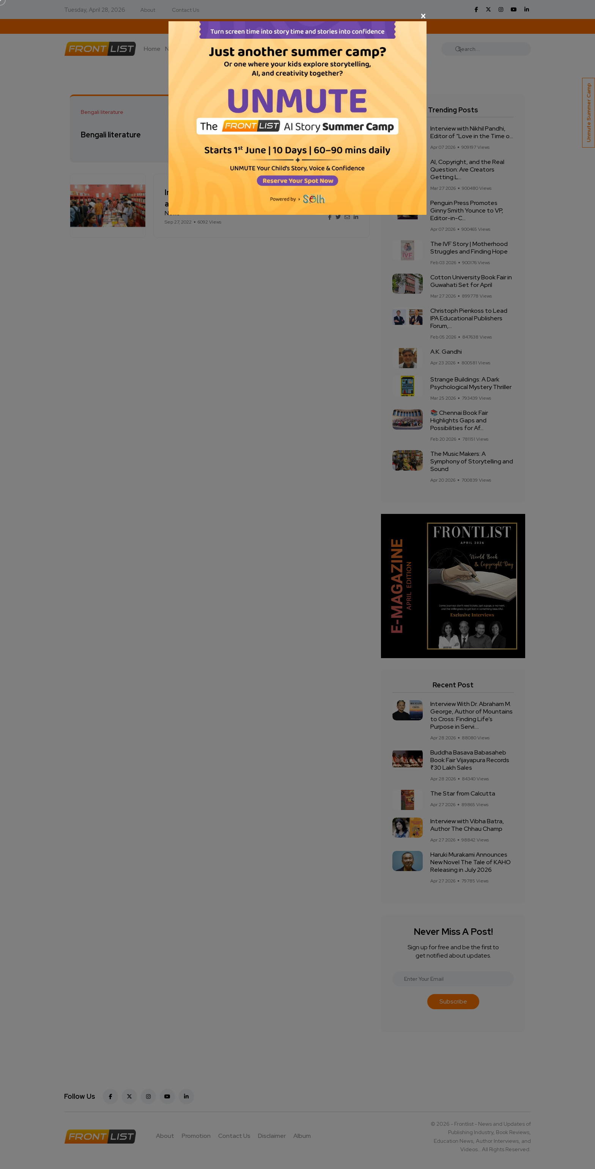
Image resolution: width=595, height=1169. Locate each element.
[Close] (297, 16)
